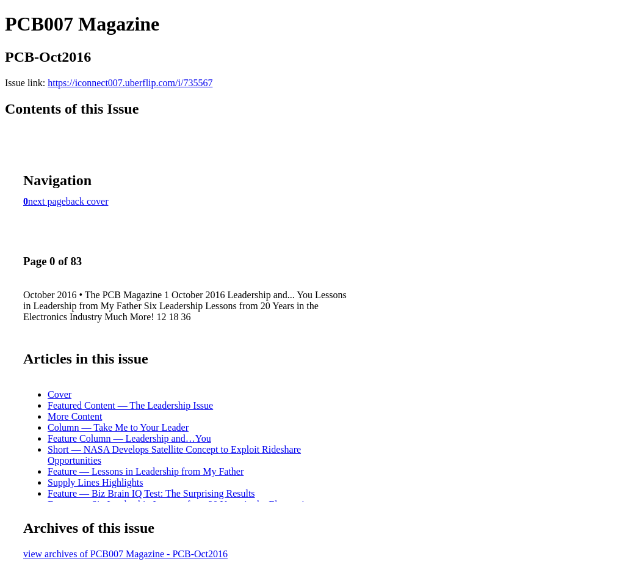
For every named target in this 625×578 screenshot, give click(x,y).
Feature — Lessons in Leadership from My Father (146, 471)
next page (47, 201)
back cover (87, 201)
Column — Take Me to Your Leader (118, 427)
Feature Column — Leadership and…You (129, 438)
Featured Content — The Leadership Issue (130, 405)
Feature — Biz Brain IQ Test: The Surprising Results (151, 493)
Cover (59, 394)
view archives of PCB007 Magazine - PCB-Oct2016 (125, 554)
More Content (75, 416)
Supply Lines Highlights (95, 482)
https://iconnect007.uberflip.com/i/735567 (130, 83)
